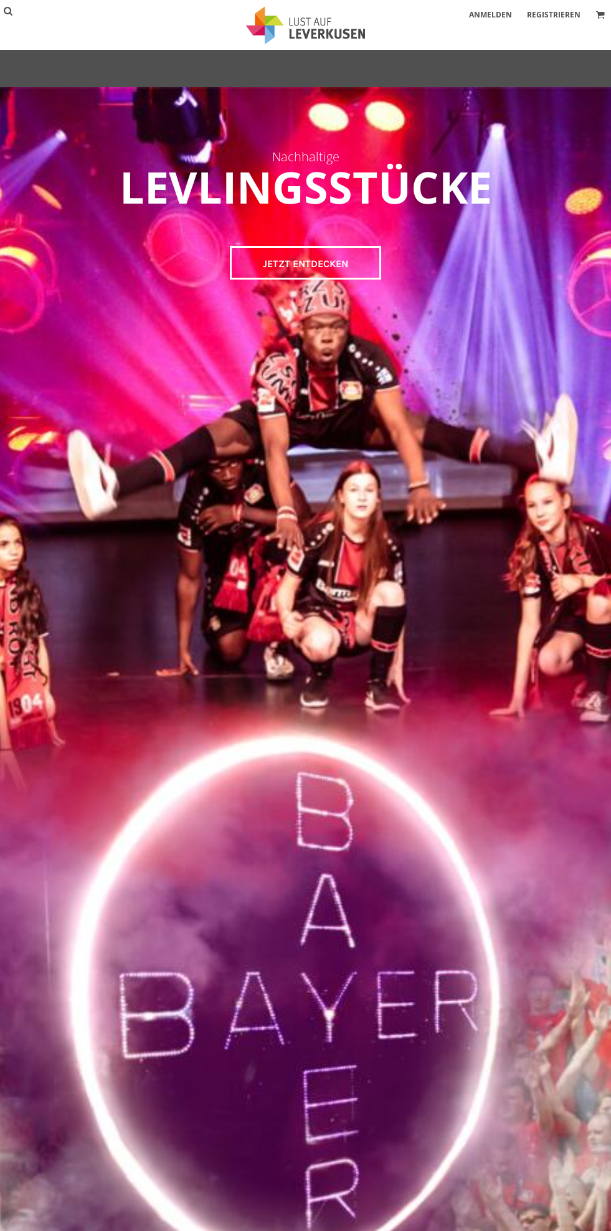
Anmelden (490, 14)
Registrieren (553, 14)
